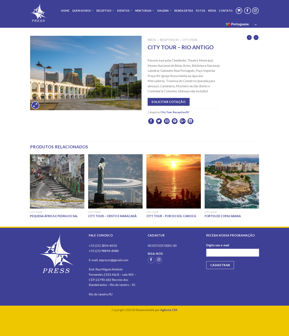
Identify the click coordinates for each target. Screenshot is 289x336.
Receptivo (105, 10)
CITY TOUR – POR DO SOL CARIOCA (171, 216)
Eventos (124, 10)
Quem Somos (83, 10)
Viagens (164, 10)
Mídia (212, 10)
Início (152, 39)
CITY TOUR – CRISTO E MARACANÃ (112, 216)
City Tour (189, 39)
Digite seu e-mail (217, 245)
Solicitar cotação (168, 102)
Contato (226, 10)
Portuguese (237, 24)
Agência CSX (168, 310)
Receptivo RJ (169, 39)
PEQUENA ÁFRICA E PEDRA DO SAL (54, 216)
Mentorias (144, 10)
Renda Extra (183, 10)
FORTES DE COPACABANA (223, 216)
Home (65, 10)
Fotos (200, 10)
